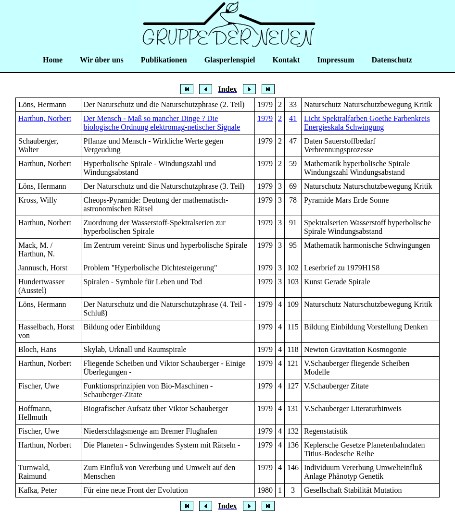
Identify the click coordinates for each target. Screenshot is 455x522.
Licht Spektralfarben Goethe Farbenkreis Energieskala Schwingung (367, 122)
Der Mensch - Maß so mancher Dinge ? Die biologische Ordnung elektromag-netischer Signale (162, 122)
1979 (265, 118)
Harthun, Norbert (44, 118)
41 (293, 118)
